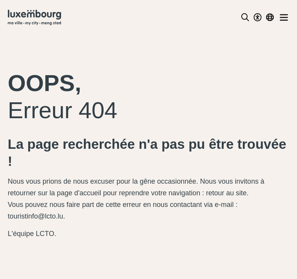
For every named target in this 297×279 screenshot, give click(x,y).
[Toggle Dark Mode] (257, 17)
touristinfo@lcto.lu (35, 216)
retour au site (226, 193)
